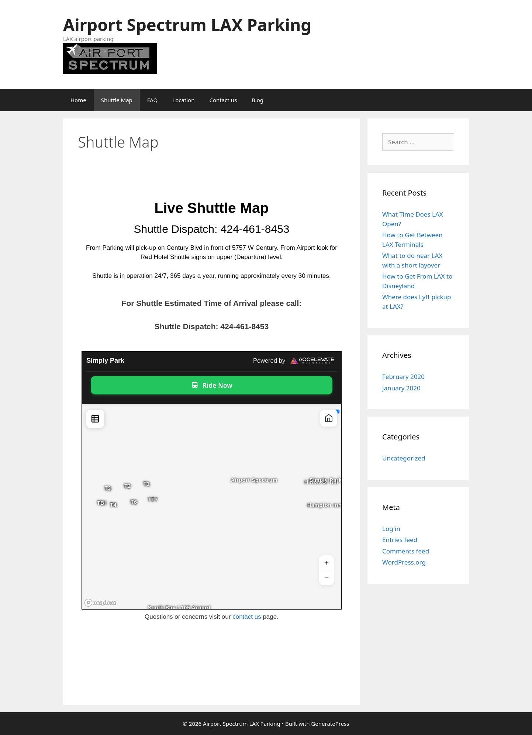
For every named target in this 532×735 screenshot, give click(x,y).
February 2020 (403, 376)
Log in (391, 528)
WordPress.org (404, 562)
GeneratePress (330, 723)
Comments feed (405, 551)
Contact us (223, 100)
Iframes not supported (212, 480)
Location (183, 100)
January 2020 (401, 388)
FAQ (152, 100)
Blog (257, 100)
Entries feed (399, 539)
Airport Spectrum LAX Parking (187, 24)
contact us (246, 616)
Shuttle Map (116, 100)
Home (78, 100)
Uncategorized (403, 458)
